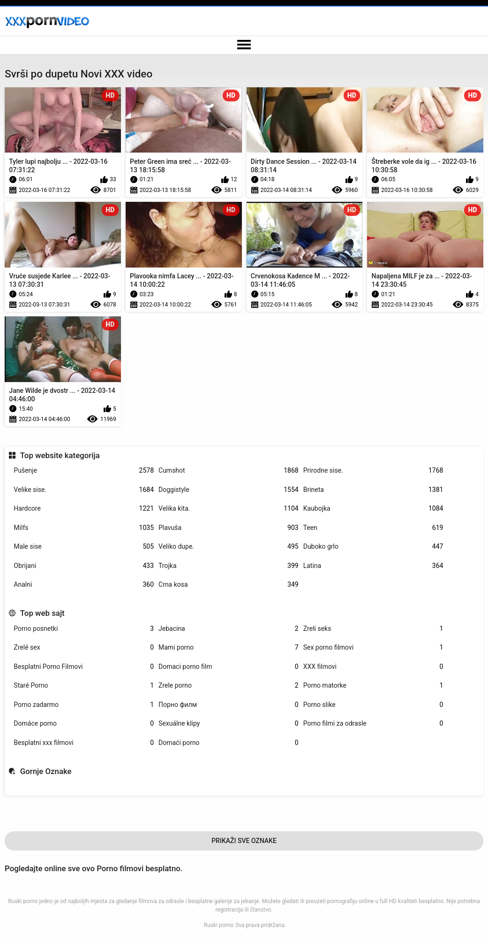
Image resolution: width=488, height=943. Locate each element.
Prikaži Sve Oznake (244, 840)
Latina (373, 566)
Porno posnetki (84, 629)
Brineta (373, 490)
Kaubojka (373, 509)
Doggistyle (228, 490)
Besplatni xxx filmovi (84, 743)
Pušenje (84, 471)
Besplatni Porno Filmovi (84, 667)
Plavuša (228, 528)
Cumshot (228, 471)
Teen (373, 528)
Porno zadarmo (84, 705)
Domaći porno (228, 743)
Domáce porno (84, 724)
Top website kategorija (60, 455)
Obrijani (84, 566)
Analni (84, 585)
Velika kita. (228, 509)
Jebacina (228, 629)
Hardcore (84, 509)
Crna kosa (228, 585)
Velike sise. (84, 490)
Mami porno (228, 648)
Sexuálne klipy (228, 724)
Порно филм (228, 705)
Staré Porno (84, 686)
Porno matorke (373, 686)
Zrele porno (228, 686)
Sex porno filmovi (373, 648)
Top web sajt (42, 613)
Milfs (84, 528)
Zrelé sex (84, 648)
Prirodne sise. (373, 471)
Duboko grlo (373, 547)
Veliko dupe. (228, 547)
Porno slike (373, 705)
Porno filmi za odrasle (373, 724)
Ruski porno (218, 925)
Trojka (228, 566)
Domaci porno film (228, 667)
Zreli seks (373, 629)
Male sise (84, 547)
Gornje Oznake (46, 771)
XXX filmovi (373, 667)
